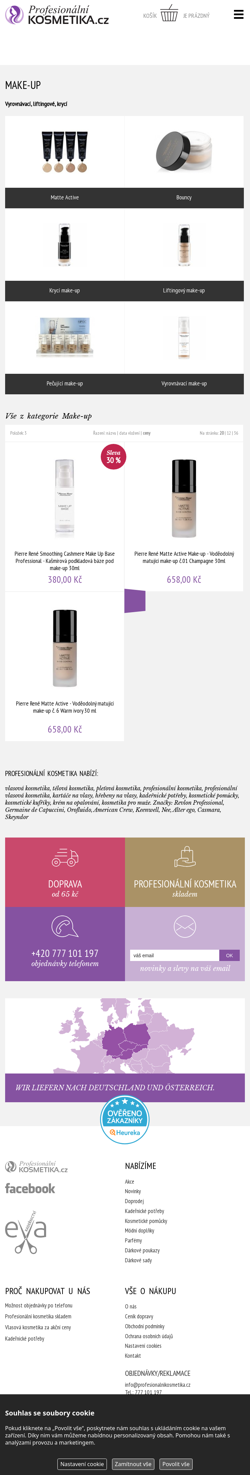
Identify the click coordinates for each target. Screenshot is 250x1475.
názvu (111, 433)
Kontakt (133, 1355)
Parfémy (133, 1240)
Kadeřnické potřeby (144, 1211)
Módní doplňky (139, 1230)
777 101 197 (148, 1392)
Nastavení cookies (143, 1345)
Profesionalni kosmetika (125, 1119)
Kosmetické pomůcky (146, 1221)
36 (236, 433)
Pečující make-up (65, 348)
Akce (129, 1181)
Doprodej (134, 1201)
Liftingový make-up (184, 255)
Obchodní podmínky (144, 1326)
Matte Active (65, 162)
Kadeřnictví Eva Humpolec (25, 1232)
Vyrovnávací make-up (184, 348)
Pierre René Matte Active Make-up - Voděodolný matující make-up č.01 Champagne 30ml (184, 516)
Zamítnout (133, 1464)
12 (229, 433)
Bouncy (184, 162)
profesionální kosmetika (48, 1168)
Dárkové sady (138, 1260)
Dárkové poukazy (142, 1250)
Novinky (133, 1191)
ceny (146, 433)
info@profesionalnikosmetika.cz (158, 1384)
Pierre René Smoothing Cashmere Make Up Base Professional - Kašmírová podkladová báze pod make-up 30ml (65, 516)
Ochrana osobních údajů (149, 1336)
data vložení (129, 433)
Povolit (176, 1464)
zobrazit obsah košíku (176, 15)
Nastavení (82, 1464)
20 (222, 433)
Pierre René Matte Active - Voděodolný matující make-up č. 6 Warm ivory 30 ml (65, 666)
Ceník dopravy (139, 1316)
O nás (131, 1306)
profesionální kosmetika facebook (30, 1188)
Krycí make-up (65, 255)
